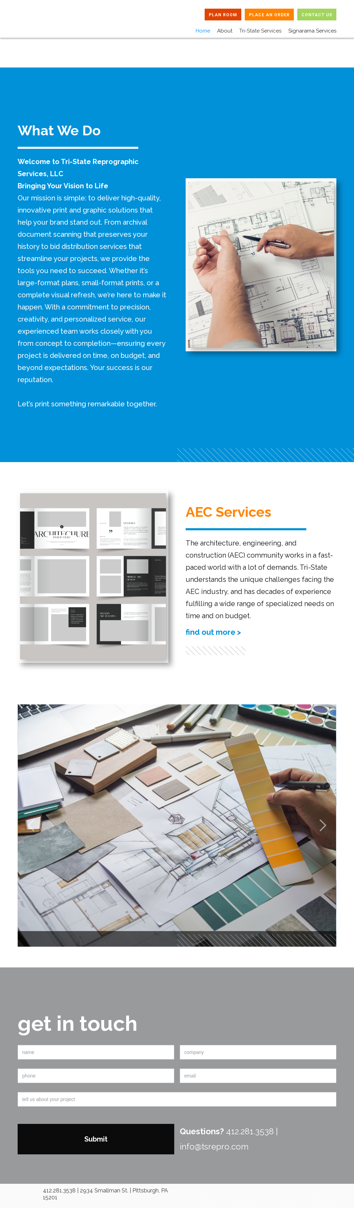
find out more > (213, 632)
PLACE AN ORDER (269, 14)
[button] (256, 29)
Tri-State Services (260, 31)
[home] (48, 23)
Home (203, 31)
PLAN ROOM (223, 14)
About (224, 31)
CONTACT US (316, 14)
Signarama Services (312, 31)
